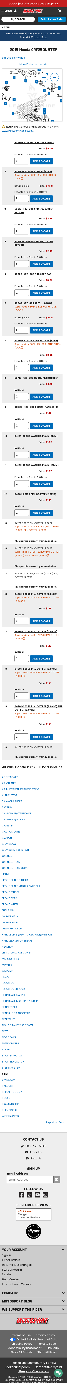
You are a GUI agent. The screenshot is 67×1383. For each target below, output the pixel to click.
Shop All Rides (47, 1352)
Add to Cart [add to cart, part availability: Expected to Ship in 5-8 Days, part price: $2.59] (41, 231)
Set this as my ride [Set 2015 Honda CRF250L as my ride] (13, 58)
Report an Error (55, 1122)
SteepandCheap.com (33, 1371)
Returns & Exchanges (17, 1265)
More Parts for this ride (33, 64)
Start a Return (12, 1270)
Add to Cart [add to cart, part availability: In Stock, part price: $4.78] (41, 397)
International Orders (16, 1284)
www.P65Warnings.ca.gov (17, 131)
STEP (6, 27)
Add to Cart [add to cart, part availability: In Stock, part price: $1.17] (41, 426)
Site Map (53, 1348)
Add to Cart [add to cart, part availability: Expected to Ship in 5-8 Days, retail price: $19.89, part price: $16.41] (41, 198)
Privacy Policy (45, 1335)
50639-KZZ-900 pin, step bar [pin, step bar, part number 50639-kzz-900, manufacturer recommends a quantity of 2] (32, 274)
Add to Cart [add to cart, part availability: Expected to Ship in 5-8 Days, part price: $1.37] (41, 484)
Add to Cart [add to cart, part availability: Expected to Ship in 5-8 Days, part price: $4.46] (41, 161)
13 (14, 99)
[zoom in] (44, 77)
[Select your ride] (52, 19)
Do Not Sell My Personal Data (37, 1339)
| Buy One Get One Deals (33, 3)
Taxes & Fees (46, 1344)
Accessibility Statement (25, 1348)
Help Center (10, 1279)
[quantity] (21, 161)
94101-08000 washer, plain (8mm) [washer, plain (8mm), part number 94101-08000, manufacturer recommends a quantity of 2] (36, 436)
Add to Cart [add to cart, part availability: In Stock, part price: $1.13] (41, 513)
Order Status (11, 1260)
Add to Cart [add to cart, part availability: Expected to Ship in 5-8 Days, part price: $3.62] (41, 293)
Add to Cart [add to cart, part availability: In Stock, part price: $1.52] (41, 455)
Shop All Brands (21, 1352)
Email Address (17, 1174)
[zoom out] (54, 77)
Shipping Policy (21, 1344)
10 (39, 69)
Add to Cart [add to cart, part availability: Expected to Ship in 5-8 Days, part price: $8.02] (41, 367)
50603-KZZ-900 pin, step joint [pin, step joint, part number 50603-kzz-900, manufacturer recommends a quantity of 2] (34, 142)
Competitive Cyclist (48, 1367)
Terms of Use (21, 1335)
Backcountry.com (17, 1367)
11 (5, 103)
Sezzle (6, 1274)
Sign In (6, 1255)
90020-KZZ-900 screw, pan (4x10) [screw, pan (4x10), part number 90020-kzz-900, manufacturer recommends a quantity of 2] (36, 407)
